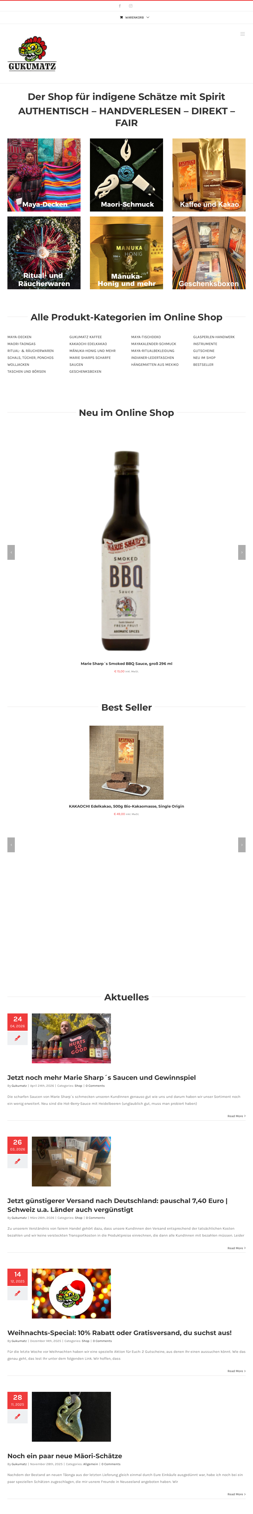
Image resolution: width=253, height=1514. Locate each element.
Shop (78, 1085)
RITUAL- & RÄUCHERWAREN (30, 351)
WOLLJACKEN (18, 364)
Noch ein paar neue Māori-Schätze (64, 1456)
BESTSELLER (203, 364)
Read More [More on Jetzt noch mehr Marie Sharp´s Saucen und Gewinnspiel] (235, 1116)
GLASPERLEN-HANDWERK (214, 337)
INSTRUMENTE (205, 344)
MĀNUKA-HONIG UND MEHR (92, 351)
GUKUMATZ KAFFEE (85, 337)
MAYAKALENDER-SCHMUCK (153, 344)
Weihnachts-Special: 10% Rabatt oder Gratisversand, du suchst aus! (119, 1333)
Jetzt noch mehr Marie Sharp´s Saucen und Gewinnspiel (101, 1078)
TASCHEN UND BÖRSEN (26, 371)
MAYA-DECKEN (19, 337)
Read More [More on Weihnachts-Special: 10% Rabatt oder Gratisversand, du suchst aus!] (235, 1371)
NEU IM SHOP (204, 357)
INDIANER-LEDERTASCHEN (152, 357)
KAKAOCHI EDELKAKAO (88, 344)
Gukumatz (19, 1085)
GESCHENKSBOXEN (85, 371)
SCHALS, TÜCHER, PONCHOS (30, 357)
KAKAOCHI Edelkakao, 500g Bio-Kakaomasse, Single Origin (126, 806)
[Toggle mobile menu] (243, 34)
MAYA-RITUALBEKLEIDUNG (152, 351)
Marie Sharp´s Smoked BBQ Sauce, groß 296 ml (126, 663)
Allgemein (90, 1464)
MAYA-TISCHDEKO (146, 337)
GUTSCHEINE (203, 351)
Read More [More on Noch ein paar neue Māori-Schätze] (235, 1494)
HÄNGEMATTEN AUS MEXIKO (155, 364)
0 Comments (95, 1085)
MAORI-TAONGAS (21, 344)
